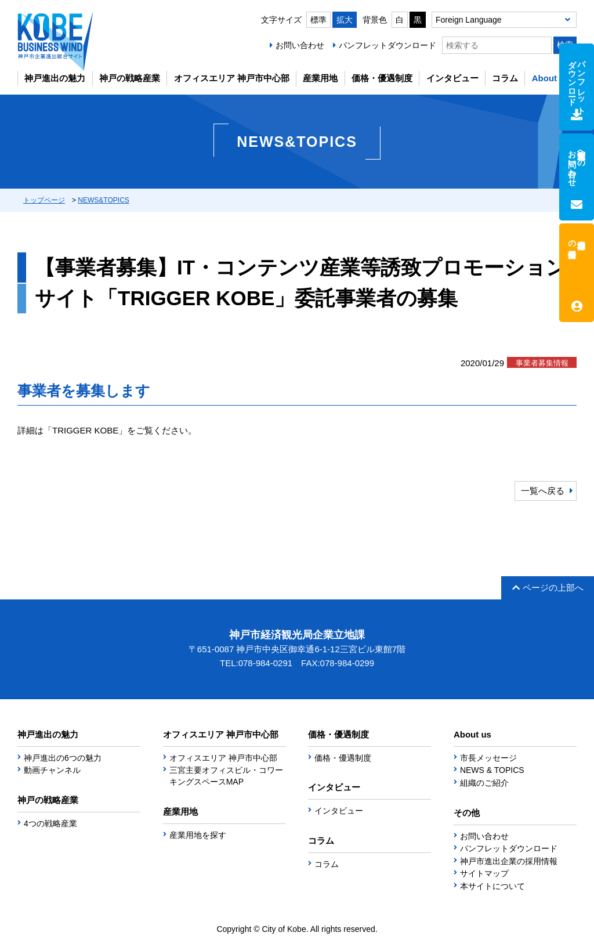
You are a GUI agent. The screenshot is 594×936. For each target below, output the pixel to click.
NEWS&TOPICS (103, 200)
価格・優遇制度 (382, 78)
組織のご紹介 (484, 782)
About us (551, 78)
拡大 (344, 19)
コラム (505, 78)
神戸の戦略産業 (129, 78)
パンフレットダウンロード (387, 45)
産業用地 (320, 78)
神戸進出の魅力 (54, 78)
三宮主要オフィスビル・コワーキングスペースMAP (226, 775)
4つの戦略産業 (50, 823)
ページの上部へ (548, 587)
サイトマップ (484, 873)
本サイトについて (492, 886)
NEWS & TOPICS (492, 770)
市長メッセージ (488, 757)
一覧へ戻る (542, 491)
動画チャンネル (52, 770)
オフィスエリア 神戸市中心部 (231, 78)
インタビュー (452, 78)
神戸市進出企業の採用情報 (508, 861)
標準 (318, 19)
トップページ (44, 200)
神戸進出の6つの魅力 (63, 757)
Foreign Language (469, 19)
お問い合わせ (300, 45)
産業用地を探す (197, 835)
